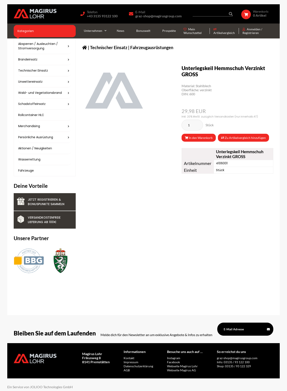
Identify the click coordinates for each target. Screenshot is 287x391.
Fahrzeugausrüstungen (151, 47)
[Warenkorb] (257, 13)
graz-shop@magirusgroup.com (158, 16)
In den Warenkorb (199, 138)
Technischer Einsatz (108, 47)
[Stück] (192, 125)
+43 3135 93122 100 (102, 16)
